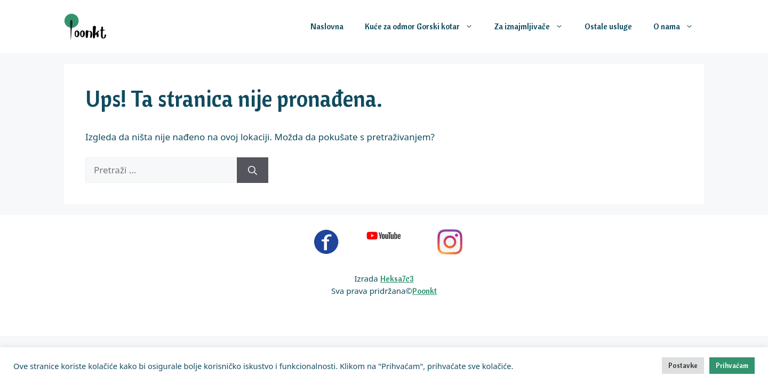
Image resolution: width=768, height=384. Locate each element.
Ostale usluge (608, 26)
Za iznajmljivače (534, 27)
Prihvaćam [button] (732, 365)
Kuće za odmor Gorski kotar (424, 27)
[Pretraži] (252, 170)
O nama (678, 27)
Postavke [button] (683, 365)
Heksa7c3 (397, 279)
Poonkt (424, 291)
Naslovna (326, 26)
